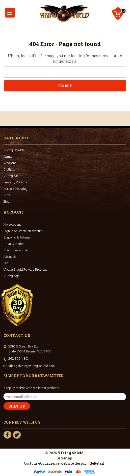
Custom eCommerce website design (55, 463)
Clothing (9, 169)
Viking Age (11, 276)
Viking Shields (14, 150)
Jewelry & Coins (15, 182)
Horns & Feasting (15, 188)
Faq (5, 263)
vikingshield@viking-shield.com (31, 366)
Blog (6, 201)
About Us (10, 256)
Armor (8, 156)
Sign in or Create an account (23, 231)
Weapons (10, 163)
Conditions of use (15, 250)
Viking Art (10, 175)
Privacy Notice (14, 243)
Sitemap (64, 458)
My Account (12, 224)
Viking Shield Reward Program (25, 269)
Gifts (6, 195)
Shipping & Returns (17, 237)
